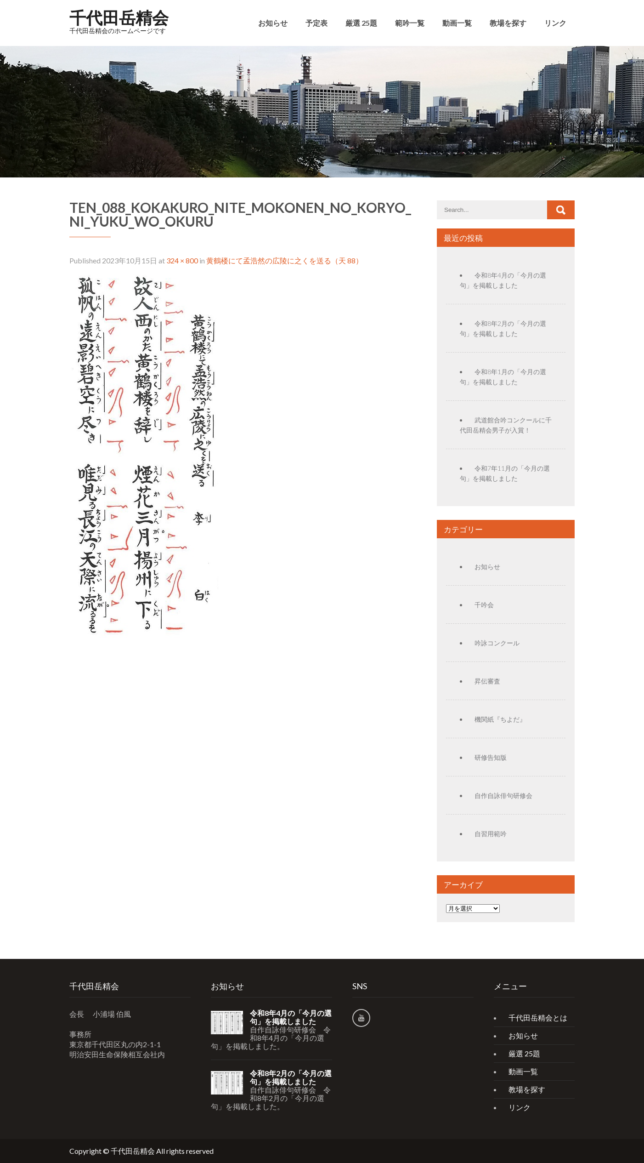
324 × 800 (182, 260)
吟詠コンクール (497, 643)
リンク (555, 22)
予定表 (316, 22)
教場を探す (508, 22)
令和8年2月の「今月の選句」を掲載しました (291, 1077)
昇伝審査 (487, 681)
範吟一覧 (409, 22)
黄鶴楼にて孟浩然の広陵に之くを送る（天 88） (284, 260)
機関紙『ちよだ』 (500, 719)
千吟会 (484, 605)
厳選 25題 (361, 22)
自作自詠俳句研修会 (503, 795)
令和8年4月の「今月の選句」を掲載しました (291, 1017)
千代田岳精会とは (537, 1017)
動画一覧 (457, 22)
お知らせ (273, 22)
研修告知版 (491, 757)
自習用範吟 (491, 834)
